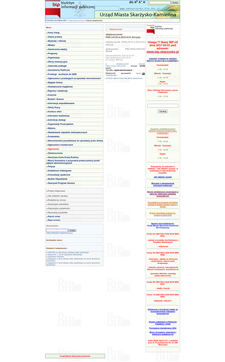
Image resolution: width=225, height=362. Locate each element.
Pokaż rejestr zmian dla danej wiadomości (125, 78)
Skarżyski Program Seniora (61, 183)
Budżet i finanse (56, 99)
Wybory (52, 128)
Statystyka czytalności (59, 208)
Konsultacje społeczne (59, 175)
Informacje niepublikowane (61, 103)
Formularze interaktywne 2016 (162, 328)
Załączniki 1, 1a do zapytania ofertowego (65, 254)
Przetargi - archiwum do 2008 (62, 74)
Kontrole (52, 95)
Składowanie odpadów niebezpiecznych (67, 132)
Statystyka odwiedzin (58, 204)
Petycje (51, 166)
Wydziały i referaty (57, 41)
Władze (51, 45)
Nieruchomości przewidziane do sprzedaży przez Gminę (75, 141)
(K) (131, 2)
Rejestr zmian (54, 216)
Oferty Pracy (54, 107)
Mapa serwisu (54, 220)
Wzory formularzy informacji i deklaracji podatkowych (162, 333)
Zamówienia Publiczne (59, 70)
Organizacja (54, 57)
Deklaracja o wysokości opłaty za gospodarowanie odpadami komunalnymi (163, 311)
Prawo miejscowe (56, 191)
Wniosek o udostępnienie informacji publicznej (162, 184)
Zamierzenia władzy (57, 49)
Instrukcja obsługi (57, 120)
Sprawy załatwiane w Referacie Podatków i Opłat (163, 323)
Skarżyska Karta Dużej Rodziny (63, 157)
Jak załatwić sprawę (58, 196)
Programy (53, 53)
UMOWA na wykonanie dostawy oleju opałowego (68, 252)
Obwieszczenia (55, 153)
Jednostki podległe (57, 66)
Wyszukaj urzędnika (58, 212)
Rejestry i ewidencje (58, 91)
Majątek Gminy (55, 82)
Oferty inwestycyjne (57, 62)
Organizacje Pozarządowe (60, 124)
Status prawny (55, 37)
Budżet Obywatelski (57, 179)
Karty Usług (53, 33)
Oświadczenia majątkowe (60, 87)
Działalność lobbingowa (59, 170)
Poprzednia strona (76, 20)
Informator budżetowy (59, 116)
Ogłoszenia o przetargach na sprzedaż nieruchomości (74, 78)
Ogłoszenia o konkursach (60, 145)
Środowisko (54, 136)
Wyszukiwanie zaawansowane (60, 233)
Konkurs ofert (55, 111)
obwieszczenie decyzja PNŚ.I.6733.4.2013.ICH (125, 65)
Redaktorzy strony (57, 200)
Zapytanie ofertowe (56, 257)
